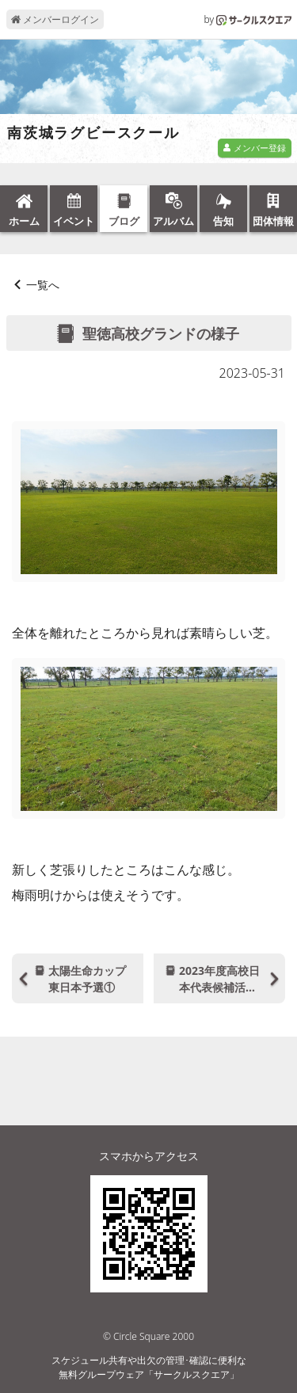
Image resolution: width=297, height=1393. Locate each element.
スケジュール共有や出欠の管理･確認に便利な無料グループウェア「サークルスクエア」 (148, 1367)
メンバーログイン (55, 19)
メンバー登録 (254, 148)
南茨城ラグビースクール (93, 133)
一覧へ (42, 284)
